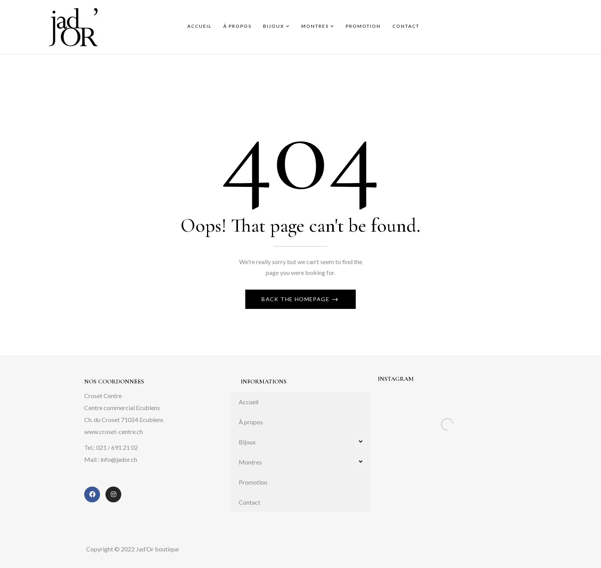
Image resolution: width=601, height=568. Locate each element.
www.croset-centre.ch (113, 431)
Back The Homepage (296, 299)
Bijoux (247, 442)
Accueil (248, 401)
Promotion (253, 482)
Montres (250, 462)
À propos (251, 422)
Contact (249, 502)
